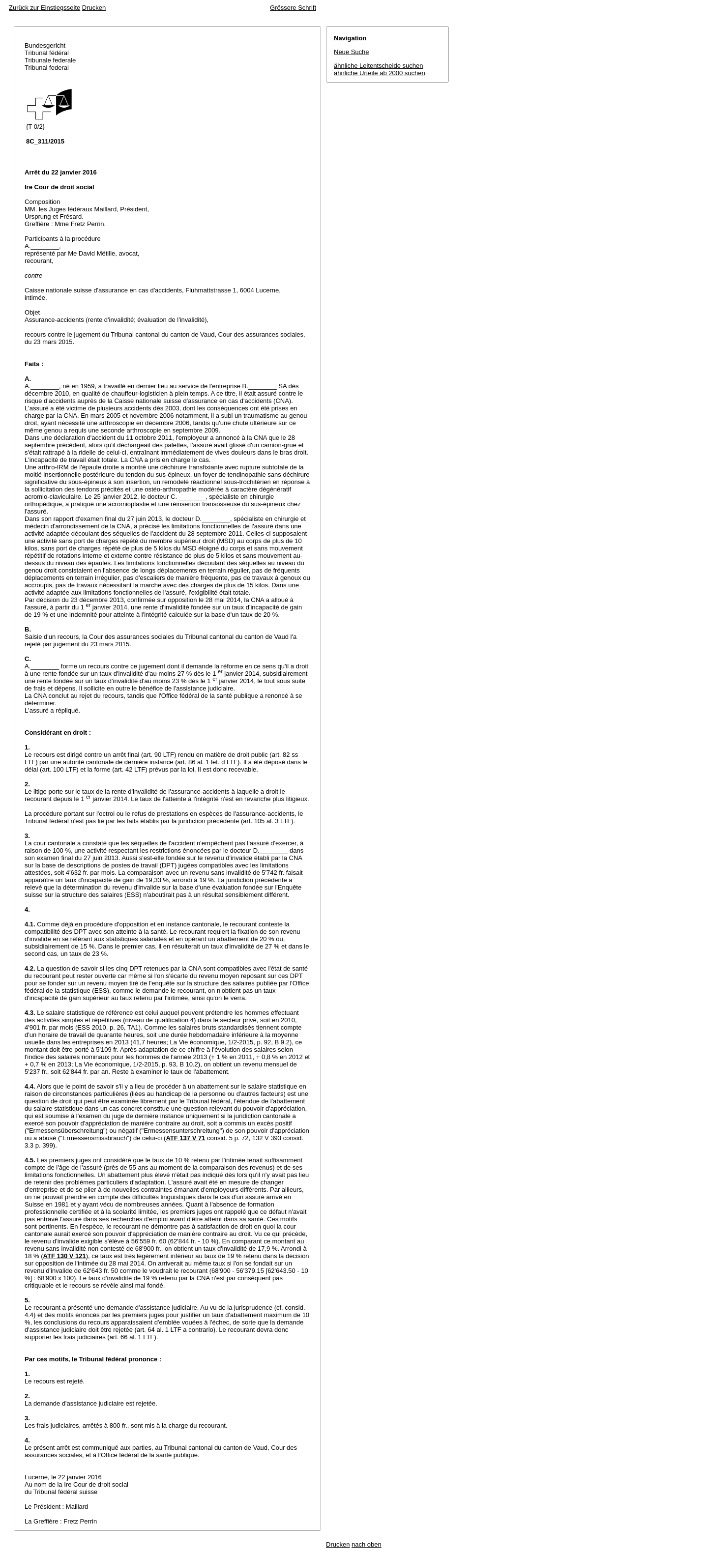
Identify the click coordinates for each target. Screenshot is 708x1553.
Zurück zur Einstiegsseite (44, 7)
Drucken (94, 7)
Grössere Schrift (293, 7)
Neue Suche (351, 52)
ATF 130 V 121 (64, 1256)
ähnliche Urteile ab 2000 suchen (379, 73)
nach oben (367, 1544)
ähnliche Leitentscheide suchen (378, 65)
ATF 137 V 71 (185, 1138)
